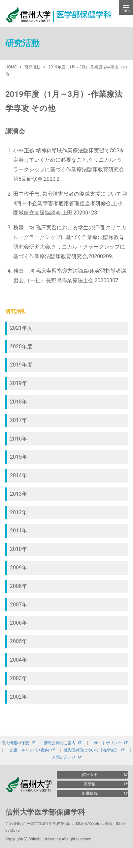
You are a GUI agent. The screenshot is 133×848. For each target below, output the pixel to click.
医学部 (90, 784)
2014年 (18, 475)
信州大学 (90, 774)
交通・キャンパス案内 (29, 750)
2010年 (18, 549)
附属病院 (90, 793)
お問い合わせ (64, 757)
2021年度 (21, 328)
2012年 (18, 512)
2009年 (18, 567)
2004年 (18, 660)
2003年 (18, 678)
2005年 (18, 641)
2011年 (18, 530)
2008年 (18, 586)
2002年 (18, 697)
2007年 (18, 604)
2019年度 (21, 365)
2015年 (18, 457)
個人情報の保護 (15, 743)
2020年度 (21, 346)
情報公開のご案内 (60, 743)
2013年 (18, 494)
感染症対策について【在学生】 (91, 750)
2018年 (18, 402)
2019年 (18, 383)
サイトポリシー (108, 743)
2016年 (18, 439)
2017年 (18, 420)
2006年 (18, 623)
